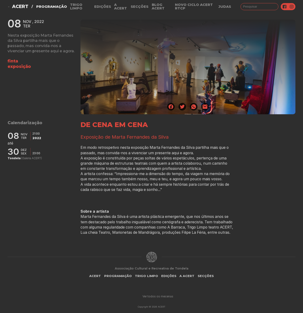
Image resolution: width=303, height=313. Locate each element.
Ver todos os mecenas (158, 296)
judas (224, 6)
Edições (102, 6)
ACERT (20, 6)
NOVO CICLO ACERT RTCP (194, 6)
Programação (51, 6)
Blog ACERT (158, 6)
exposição (19, 66)
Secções (139, 6)
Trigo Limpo (76, 6)
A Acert (120, 6)
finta (13, 60)
